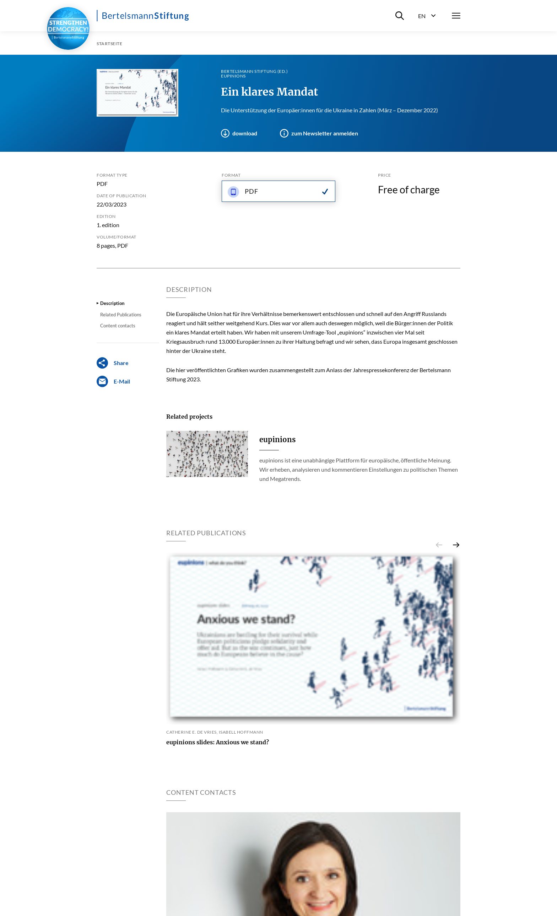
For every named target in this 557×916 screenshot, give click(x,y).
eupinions (277, 439)
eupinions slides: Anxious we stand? (217, 742)
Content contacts (117, 325)
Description (112, 303)
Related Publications (120, 314)
